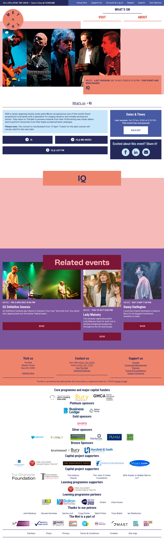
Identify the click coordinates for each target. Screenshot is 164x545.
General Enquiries (82, 370)
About (142, 17)
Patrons (136, 368)
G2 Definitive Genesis (16, 307)
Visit (102, 17)
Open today (43, 3)
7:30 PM (147, 302)
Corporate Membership (136, 365)
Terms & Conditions (89, 533)
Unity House (117, 502)
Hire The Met (82, 368)
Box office (15, 3)
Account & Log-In (114, 3)
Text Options (155, 3)
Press (49, 533)
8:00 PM (31, 302)
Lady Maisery (92, 315)
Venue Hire (81, 3)
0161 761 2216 (87, 362)
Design (118, 381)
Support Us (96, 3)
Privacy (65, 533)
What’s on (122, 9)
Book (41, 326)
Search (141, 3)
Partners (31, 533)
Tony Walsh (116, 513)
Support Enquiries (135, 373)
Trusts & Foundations (135, 370)
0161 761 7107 (85, 365)
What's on (78, 103)
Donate (135, 362)
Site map (133, 533)
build (125, 381)
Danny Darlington (135, 307)
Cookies (114, 533)
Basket (130, 3)
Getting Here (28, 373)
